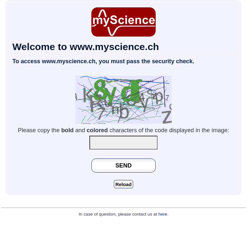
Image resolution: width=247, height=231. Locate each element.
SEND (123, 165)
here (162, 214)
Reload (123, 184)
